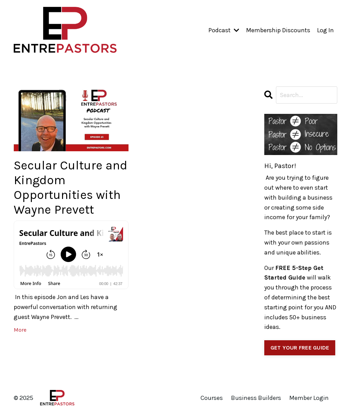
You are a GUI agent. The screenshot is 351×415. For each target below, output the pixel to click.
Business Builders (256, 398)
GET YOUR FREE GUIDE (299, 347)
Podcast (223, 30)
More (20, 330)
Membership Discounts (278, 30)
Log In (325, 30)
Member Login (309, 398)
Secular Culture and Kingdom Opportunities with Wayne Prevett (71, 187)
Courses (212, 398)
